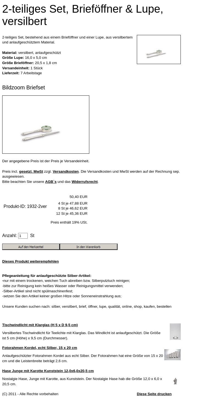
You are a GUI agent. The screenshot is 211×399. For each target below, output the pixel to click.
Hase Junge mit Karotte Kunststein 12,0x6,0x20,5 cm (48, 371)
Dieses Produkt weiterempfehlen (30, 261)
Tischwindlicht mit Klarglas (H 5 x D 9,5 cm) (40, 325)
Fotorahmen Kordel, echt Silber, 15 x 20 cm (39, 348)
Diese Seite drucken (154, 394)
